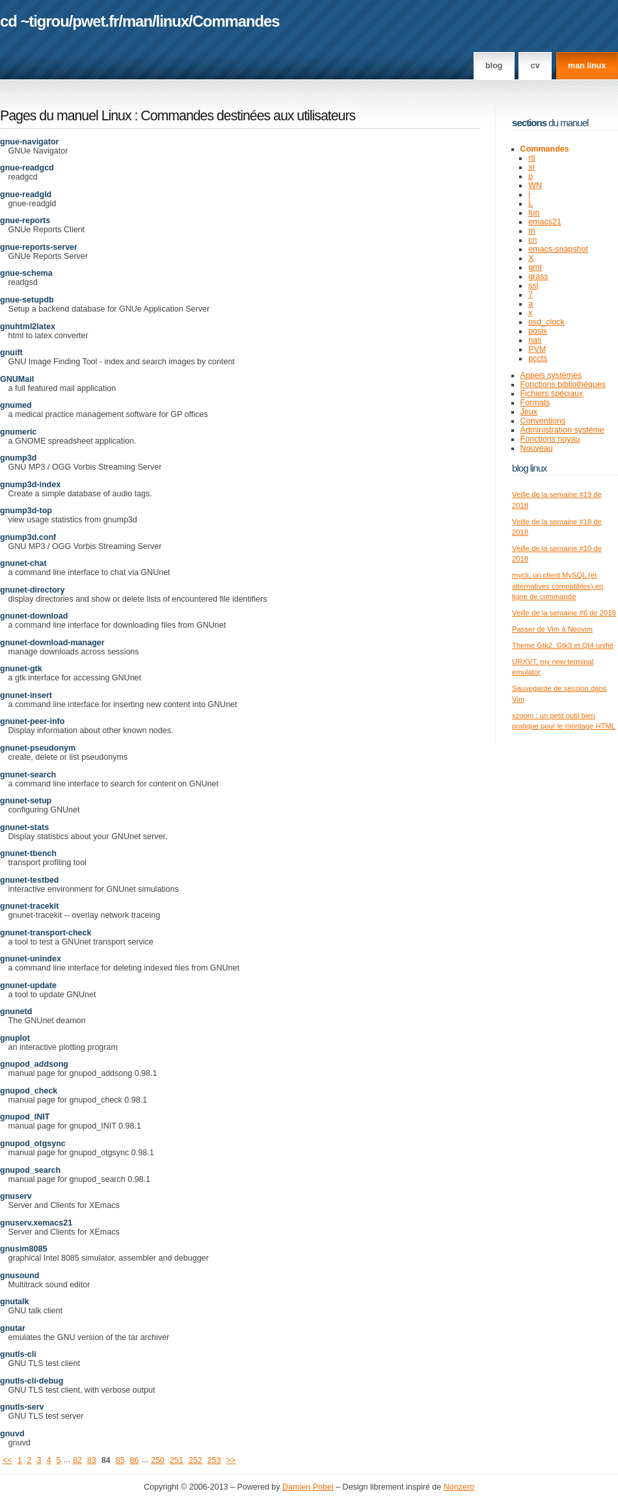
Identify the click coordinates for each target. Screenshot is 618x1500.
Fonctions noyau (550, 439)
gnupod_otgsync (33, 1143)
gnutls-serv (22, 1407)
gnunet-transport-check (45, 932)
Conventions (543, 420)
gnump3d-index (30, 484)
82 (77, 1460)
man (137, 21)
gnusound (19, 1275)
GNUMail (17, 379)
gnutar (12, 1328)
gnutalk (14, 1301)
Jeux (528, 411)
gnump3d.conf (28, 537)
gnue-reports (25, 220)
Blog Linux (529, 468)
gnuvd (12, 1433)
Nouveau (536, 448)
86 (134, 1460)
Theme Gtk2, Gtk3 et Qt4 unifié (562, 645)
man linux (587, 65)
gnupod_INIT (24, 1116)
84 (106, 1460)
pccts (537, 358)
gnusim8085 (23, 1248)
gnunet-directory (32, 590)
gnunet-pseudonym (37, 748)
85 (120, 1460)
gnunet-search (28, 774)
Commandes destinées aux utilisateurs (248, 116)
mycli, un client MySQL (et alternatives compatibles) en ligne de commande (557, 585)
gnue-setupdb (27, 299)
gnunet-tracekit (29, 906)
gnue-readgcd (27, 167)
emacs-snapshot (558, 249)
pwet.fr (95, 21)
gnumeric (18, 431)
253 (214, 1460)
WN (535, 185)
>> (231, 1460)
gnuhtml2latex (27, 326)
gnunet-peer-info (32, 721)
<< (7, 1460)
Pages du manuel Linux (65, 116)
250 (158, 1460)
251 (176, 1460)
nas (534, 340)
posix (537, 331)
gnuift (11, 352)
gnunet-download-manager (52, 642)
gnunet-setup (25, 800)
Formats (535, 402)
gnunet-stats (24, 827)
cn (532, 240)
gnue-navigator (29, 141)
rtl (531, 158)
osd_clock (546, 322)
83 (91, 1460)
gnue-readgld (25, 194)
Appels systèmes (551, 375)
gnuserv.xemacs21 (36, 1222)
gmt (535, 267)
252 (195, 1460)
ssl (533, 285)
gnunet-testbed (29, 880)
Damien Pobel (308, 1487)
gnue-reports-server (38, 247)
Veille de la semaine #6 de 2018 (564, 613)
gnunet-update (28, 985)
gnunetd (16, 1011)
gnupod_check (28, 1090)
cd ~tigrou (34, 21)
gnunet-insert (26, 695)
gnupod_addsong (34, 1064)
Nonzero (459, 1487)
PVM (537, 349)
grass (538, 276)
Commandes (236, 21)
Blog (493, 65)
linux (172, 21)
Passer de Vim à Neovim (552, 629)
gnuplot (15, 1038)
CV (535, 65)
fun (533, 212)
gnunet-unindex (30, 958)
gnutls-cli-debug (31, 1381)
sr (531, 167)
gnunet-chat (23, 563)
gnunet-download (34, 616)
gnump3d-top (26, 510)
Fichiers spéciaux (552, 393)
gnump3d (18, 457)
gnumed (16, 405)
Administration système (562, 430)
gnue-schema (26, 273)
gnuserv (16, 1196)
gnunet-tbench (28, 853)
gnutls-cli (18, 1354)
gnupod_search (30, 1170)
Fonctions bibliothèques (563, 384)
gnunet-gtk (21, 668)
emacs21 (544, 221)
